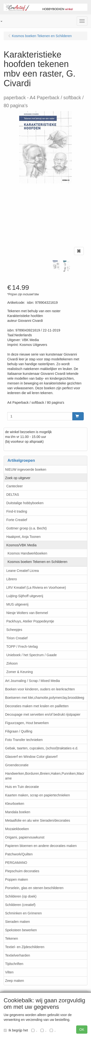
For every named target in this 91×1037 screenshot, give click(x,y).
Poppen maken (16, 879)
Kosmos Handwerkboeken (27, 553)
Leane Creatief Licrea (22, 571)
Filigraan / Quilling (18, 731)
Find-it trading (16, 511)
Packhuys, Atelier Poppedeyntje (30, 621)
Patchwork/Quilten (19, 854)
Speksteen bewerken (21, 930)
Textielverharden (17, 955)
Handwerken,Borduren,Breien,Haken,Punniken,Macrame (44, 776)
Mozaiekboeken (17, 829)
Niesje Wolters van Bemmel (27, 613)
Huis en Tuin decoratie (22, 787)
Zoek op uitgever (17, 478)
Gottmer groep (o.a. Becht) (26, 528)
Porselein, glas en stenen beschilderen (34, 888)
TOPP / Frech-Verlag (22, 646)
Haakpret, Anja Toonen (23, 537)
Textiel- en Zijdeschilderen (24, 947)
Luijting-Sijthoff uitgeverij (24, 596)
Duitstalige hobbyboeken (24, 503)
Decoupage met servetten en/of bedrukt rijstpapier (43, 714)
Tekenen (11, 938)
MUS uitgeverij (17, 604)
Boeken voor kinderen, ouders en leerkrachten (40, 689)
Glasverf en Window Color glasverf (31, 757)
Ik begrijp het (16, 1030)
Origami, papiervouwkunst (24, 837)
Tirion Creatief (16, 638)
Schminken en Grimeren (23, 913)
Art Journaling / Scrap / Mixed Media (32, 681)
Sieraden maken (17, 922)
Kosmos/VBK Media (21, 545)
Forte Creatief (16, 520)
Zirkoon (12, 663)
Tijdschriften (14, 964)
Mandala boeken (17, 812)
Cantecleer (14, 486)
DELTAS (12, 494)
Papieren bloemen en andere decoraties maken (41, 846)
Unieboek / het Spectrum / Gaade (31, 655)
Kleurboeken (14, 804)
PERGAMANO (16, 863)
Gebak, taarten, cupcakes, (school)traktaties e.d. (41, 748)
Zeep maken (14, 981)
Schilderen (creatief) (20, 905)
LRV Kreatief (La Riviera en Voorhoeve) (36, 587)
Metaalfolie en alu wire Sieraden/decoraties (37, 820)
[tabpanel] (56, 265)
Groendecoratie (17, 765)
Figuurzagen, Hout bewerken (27, 723)
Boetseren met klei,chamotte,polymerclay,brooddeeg (44, 698)
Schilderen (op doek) (20, 896)
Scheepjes (14, 630)
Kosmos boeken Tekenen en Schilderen (37, 562)
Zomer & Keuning (19, 672)
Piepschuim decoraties (22, 871)
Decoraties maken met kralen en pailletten (36, 706)
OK (81, 1029)
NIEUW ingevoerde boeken (25, 469)
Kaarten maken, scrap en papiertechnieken (37, 795)
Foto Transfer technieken (24, 740)
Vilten (9, 972)
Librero (11, 579)
